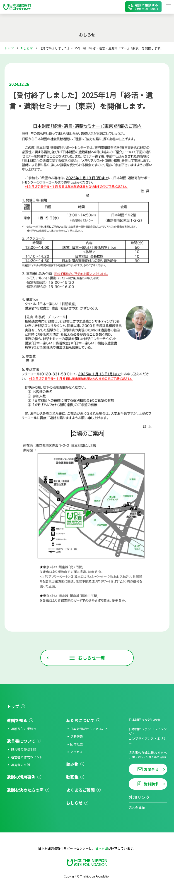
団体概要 (76, 744)
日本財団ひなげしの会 (144, 719)
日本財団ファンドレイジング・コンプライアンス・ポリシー (148, 736)
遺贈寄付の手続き (23, 728)
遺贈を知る (17, 720)
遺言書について (21, 741)
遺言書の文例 (20, 764)
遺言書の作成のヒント (27, 757)
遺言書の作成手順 (23, 749)
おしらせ (26, 48)
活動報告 (76, 736)
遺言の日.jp (137, 807)
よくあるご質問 (80, 790)
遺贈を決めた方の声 (25, 790)
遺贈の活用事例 (21, 777)
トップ (9, 48)
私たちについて (80, 720)
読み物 (72, 764)
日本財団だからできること (89, 728)
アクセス (76, 752)
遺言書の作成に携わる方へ (148, 754)
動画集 (72, 777)
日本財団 (101, 848)
